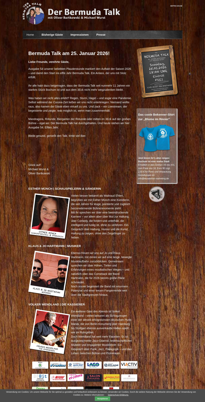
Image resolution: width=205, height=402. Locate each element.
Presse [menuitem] (100, 34)
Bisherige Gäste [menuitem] (52, 34)
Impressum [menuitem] (176, 6)
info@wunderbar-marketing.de (153, 178)
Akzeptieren (102, 399)
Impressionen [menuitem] (79, 34)
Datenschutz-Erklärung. (118, 395)
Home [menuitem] (30, 34)
